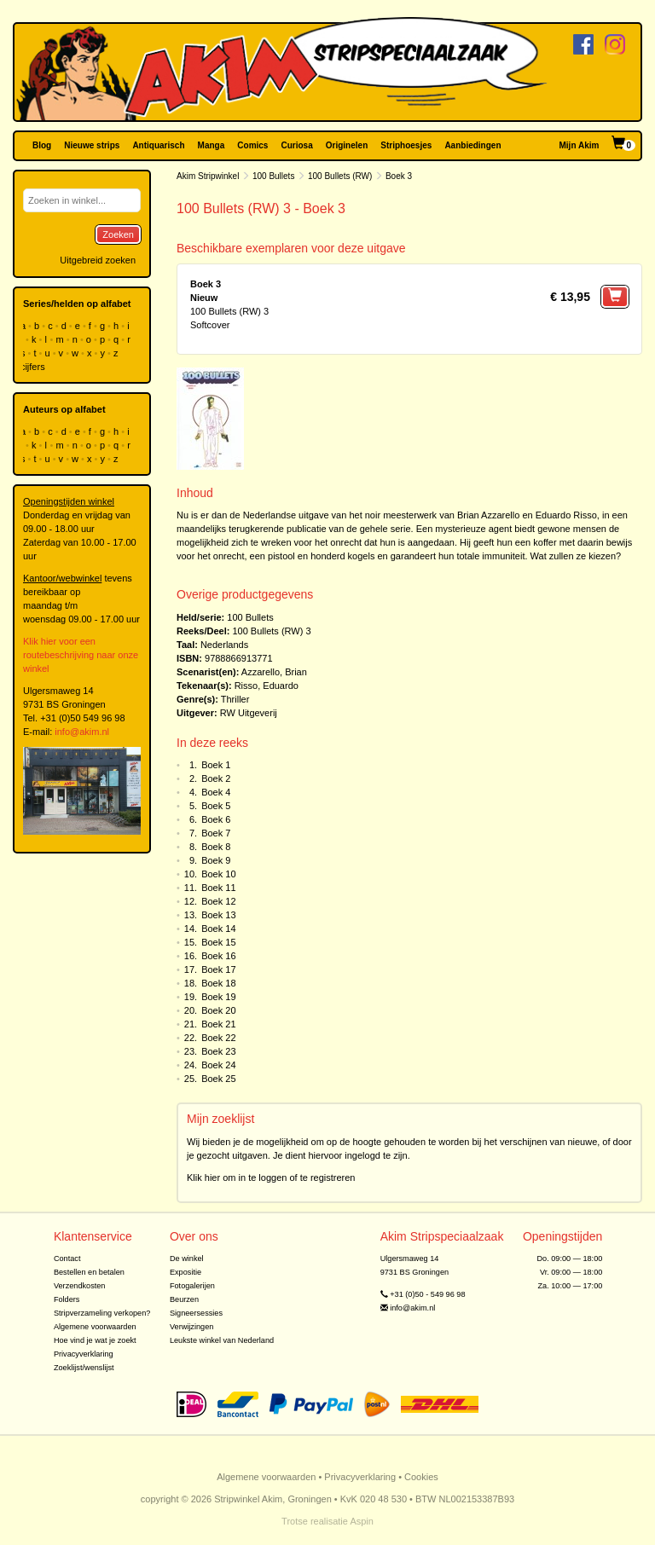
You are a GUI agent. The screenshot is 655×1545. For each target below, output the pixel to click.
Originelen (347, 145)
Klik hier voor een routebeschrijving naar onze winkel (80, 655)
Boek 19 (218, 997)
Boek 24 (218, 1065)
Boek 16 (218, 956)
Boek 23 (218, 1051)
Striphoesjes (406, 145)
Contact (67, 1258)
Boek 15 (218, 942)
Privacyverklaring (83, 1354)
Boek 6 (215, 819)
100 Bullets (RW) (340, 176)
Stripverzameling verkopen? (102, 1313)
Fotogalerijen (192, 1286)
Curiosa (296, 145)
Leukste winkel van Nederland (222, 1340)
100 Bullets (273, 176)
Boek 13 (218, 915)
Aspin (362, 1521)
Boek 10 (218, 874)
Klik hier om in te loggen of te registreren (271, 1177)
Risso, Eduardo (267, 685)
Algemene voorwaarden (95, 1326)
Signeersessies (196, 1313)
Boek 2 (215, 778)
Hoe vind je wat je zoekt (95, 1340)
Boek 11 (218, 887)
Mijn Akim (579, 145)
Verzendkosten (80, 1286)
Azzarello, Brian (274, 672)
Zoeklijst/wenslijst (84, 1367)
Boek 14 (218, 928)
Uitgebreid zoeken (98, 260)
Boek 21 (218, 1024)
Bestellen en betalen (89, 1272)
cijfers (34, 367)
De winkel (187, 1258)
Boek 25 (218, 1078)
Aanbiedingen (472, 145)
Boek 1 (215, 765)
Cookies (421, 1477)
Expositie (185, 1272)
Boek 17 (218, 969)
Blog (41, 145)
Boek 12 (218, 901)
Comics (252, 145)
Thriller (235, 699)
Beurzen (184, 1299)
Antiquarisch (158, 145)
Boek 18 (218, 983)
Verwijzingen (191, 1326)
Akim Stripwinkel (208, 176)
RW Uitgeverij (248, 713)
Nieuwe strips (91, 145)
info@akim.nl (82, 731)
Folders (67, 1299)
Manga (211, 145)
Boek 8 (215, 847)
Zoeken (118, 234)
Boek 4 (215, 792)
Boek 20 (218, 1010)
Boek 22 (218, 1038)
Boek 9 (215, 860)
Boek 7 (215, 833)
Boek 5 (215, 806)
